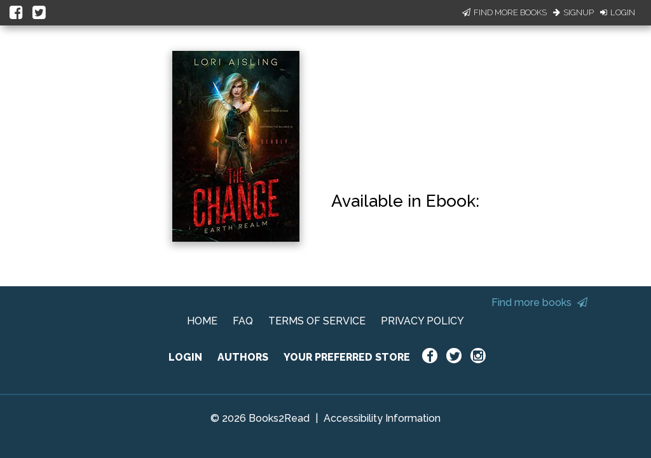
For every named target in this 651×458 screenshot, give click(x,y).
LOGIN (185, 357)
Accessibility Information (382, 418)
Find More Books (504, 12)
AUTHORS (242, 357)
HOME (202, 321)
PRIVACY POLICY (422, 321)
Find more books (539, 302)
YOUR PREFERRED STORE (347, 357)
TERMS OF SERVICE (317, 321)
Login (617, 12)
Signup (573, 12)
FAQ (243, 321)
